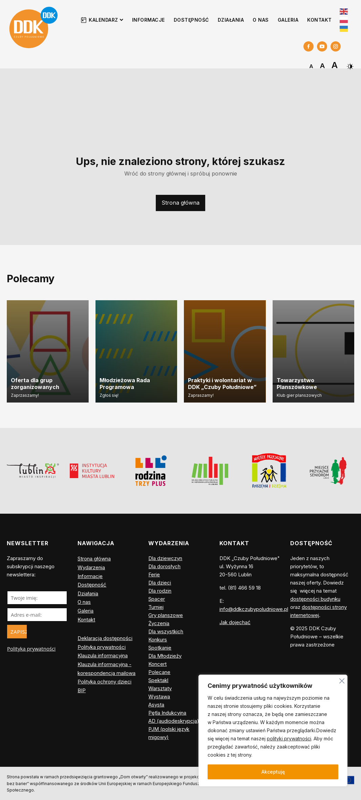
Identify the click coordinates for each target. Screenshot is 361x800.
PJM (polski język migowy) (168, 733)
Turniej (156, 607)
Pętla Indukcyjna (167, 713)
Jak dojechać (235, 622)
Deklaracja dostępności (105, 638)
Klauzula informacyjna (103, 655)
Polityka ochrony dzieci (104, 681)
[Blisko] (341, 679)
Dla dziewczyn (165, 558)
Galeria (288, 20)
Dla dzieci (159, 582)
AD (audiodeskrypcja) (173, 721)
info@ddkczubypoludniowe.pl (253, 609)
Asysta (156, 704)
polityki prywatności (289, 738)
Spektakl (158, 680)
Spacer (156, 599)
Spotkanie (159, 647)
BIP (82, 690)
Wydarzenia (91, 567)
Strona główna (180, 202)
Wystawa (159, 696)
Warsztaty (160, 688)
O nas (261, 20)
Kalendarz (106, 20)
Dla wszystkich (165, 631)
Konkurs (157, 639)
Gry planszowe (165, 615)
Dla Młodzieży (165, 656)
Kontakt (319, 20)
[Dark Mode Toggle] (349, 64)
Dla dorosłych (164, 566)
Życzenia (158, 623)
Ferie (154, 574)
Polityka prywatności (31, 648)
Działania (231, 20)
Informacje (148, 20)
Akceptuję (273, 772)
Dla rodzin (159, 591)
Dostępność (191, 20)
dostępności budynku (315, 599)
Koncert (157, 664)
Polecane (159, 672)
